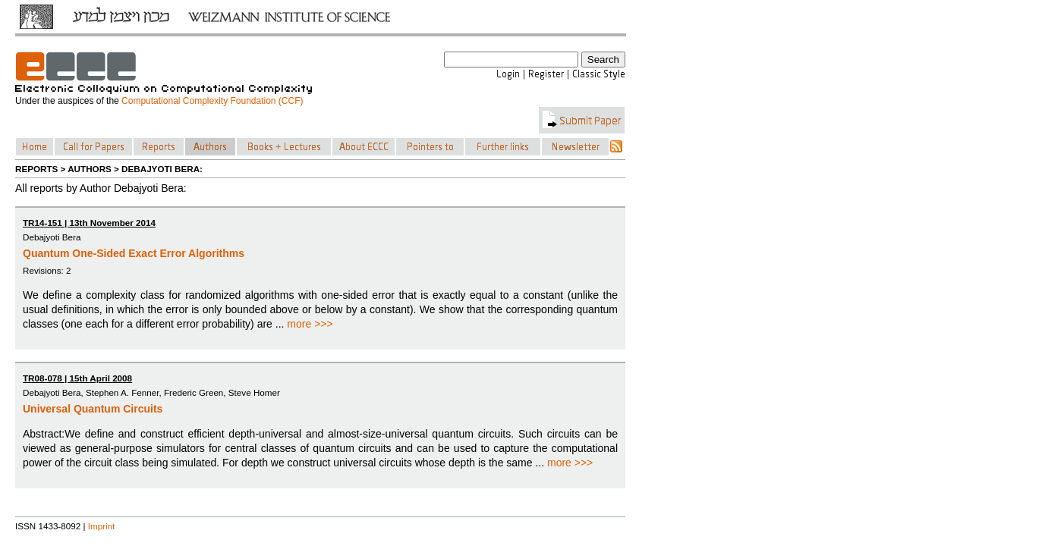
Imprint (101, 526)
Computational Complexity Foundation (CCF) (212, 101)
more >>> (309, 324)
